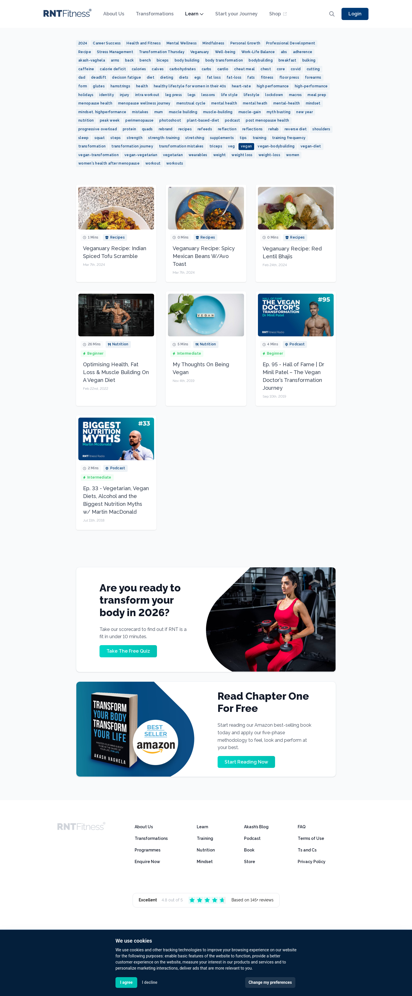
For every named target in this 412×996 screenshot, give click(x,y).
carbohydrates (182, 69)
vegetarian (173, 155)
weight (219, 155)
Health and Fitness (143, 43)
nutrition (86, 120)
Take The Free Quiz (128, 651)
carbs (207, 69)
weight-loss (269, 155)
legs (192, 95)
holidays (85, 95)
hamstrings (120, 86)
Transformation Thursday (162, 52)
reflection (227, 129)
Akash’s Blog (256, 826)
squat (100, 138)
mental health (224, 103)
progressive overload (97, 129)
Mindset (205, 861)
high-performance (311, 86)
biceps (163, 60)
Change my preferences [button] (270, 982)
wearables (198, 155)
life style (229, 95)
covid (296, 69)
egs (197, 77)
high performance (273, 86)
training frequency (289, 138)
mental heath (255, 103)
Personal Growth (245, 43)
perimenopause (139, 120)
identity (106, 95)
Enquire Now (147, 861)
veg (231, 146)
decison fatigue (126, 77)
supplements (222, 138)
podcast (232, 120)
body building (187, 60)
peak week (110, 120)
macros (295, 95)
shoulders (321, 129)
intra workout (147, 95)
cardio (223, 69)
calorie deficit (113, 69)
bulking (309, 60)
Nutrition (206, 850)
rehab (273, 129)
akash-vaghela (91, 60)
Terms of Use (311, 838)
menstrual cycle (191, 103)
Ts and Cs (307, 850)
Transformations (155, 14)
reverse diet (296, 129)
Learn (194, 14)
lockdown (274, 95)
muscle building (183, 112)
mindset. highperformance (102, 112)
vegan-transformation (98, 155)
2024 (82, 43)
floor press (289, 77)
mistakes (140, 112)
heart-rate (241, 86)
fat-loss (234, 77)
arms (115, 60)
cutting (313, 69)
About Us (113, 14)
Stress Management (115, 52)
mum (158, 112)
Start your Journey (236, 14)
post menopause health (267, 120)
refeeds (205, 129)
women (292, 155)
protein (129, 129)
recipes (185, 129)
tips (243, 138)
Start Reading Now (246, 762)
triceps (215, 146)
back (129, 60)
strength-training (164, 138)
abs (284, 52)
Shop (278, 13)
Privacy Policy (312, 861)
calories (139, 69)
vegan (246, 146)
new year (304, 112)
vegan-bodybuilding (276, 146)
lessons (208, 95)
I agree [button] (126, 982)
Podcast (252, 838)
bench (145, 60)
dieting (166, 77)
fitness (267, 77)
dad (81, 77)
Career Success (107, 43)
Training (205, 838)
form (82, 86)
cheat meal (244, 69)
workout (152, 163)
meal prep (317, 95)
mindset (313, 103)
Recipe (84, 52)
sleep (83, 138)
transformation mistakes (181, 146)
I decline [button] (149, 982)
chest (266, 69)
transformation (92, 146)
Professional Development (290, 43)
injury (124, 95)
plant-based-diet (203, 120)
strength (134, 138)
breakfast (288, 60)
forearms (313, 77)
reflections (252, 129)
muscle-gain (249, 112)
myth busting (279, 112)
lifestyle (252, 95)
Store (249, 861)
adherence (302, 52)
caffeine (86, 69)
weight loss (242, 155)
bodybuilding (261, 60)
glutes (99, 86)
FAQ (302, 826)
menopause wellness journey (144, 103)
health (142, 86)
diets (184, 77)
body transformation (224, 60)
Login (355, 14)
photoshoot (170, 120)
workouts (174, 163)
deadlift (98, 77)
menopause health (95, 103)
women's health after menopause (109, 163)
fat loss (214, 77)
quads (147, 129)
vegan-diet (311, 146)
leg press (173, 95)
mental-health (286, 103)
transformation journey (132, 146)
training (259, 138)
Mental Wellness (182, 43)
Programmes (147, 850)
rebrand (166, 129)
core (281, 69)
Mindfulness (213, 43)
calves (158, 69)
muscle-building (218, 112)
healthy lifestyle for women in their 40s (190, 86)
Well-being (225, 52)
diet (150, 77)
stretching (194, 138)
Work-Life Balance (258, 52)
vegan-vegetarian (140, 155)
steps (116, 138)
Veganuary (199, 52)
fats (251, 77)
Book (249, 850)
